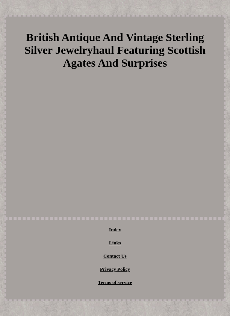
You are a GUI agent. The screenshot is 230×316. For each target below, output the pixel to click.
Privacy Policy (115, 269)
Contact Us (115, 256)
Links (115, 243)
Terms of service (115, 282)
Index (115, 229)
